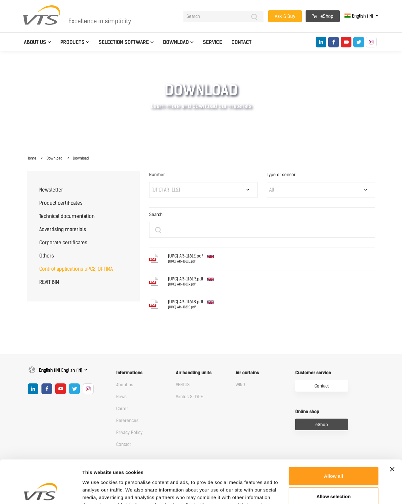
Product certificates (61, 203)
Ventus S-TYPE (189, 396)
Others (46, 256)
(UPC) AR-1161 (165, 190)
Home (31, 158)
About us (35, 42)
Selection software (124, 42)
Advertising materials (62, 229)
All (271, 190)
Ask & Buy (285, 16)
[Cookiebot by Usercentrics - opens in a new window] (40, 491)
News (121, 396)
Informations (129, 373)
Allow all (333, 437)
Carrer (122, 408)
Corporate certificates (63, 243)
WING (240, 384)
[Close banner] (392, 430)
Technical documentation (67, 216)
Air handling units (193, 373)
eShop (322, 16)
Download (176, 42)
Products (72, 42)
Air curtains (247, 373)
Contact (241, 42)
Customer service (313, 373)
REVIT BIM (49, 282)
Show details (329, 491)
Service (212, 42)
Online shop (307, 412)
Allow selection (333, 458)
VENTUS (183, 384)
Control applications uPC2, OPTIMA (76, 269)
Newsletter (51, 190)
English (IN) (359, 16)
